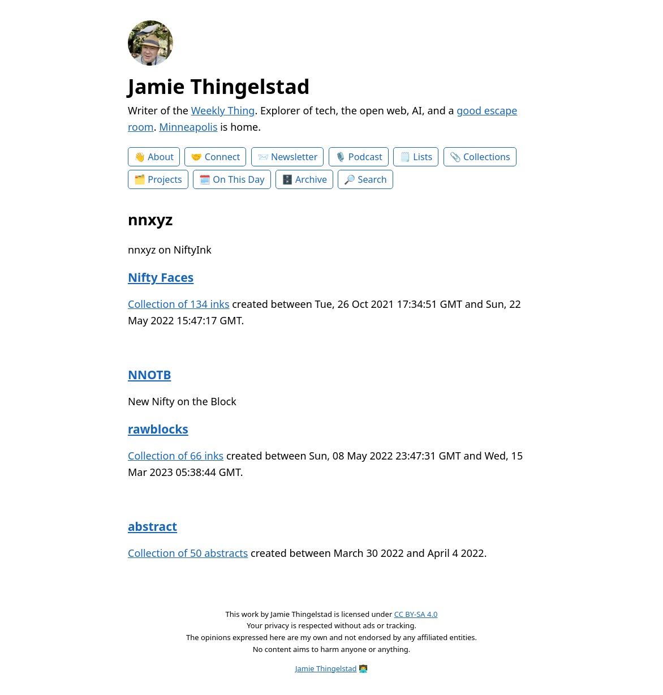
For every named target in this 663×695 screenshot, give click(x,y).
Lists (422, 157)
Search (372, 179)
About (161, 157)
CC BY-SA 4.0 (416, 614)
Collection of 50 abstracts (188, 553)
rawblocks (158, 429)
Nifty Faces (160, 277)
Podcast (365, 157)
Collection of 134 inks (179, 304)
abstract (152, 526)
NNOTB (149, 374)
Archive (311, 179)
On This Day (238, 179)
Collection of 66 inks (175, 455)
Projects (165, 179)
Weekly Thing (223, 110)
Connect (222, 157)
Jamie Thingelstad (219, 86)
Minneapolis (188, 127)
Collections (486, 157)
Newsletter (294, 157)
